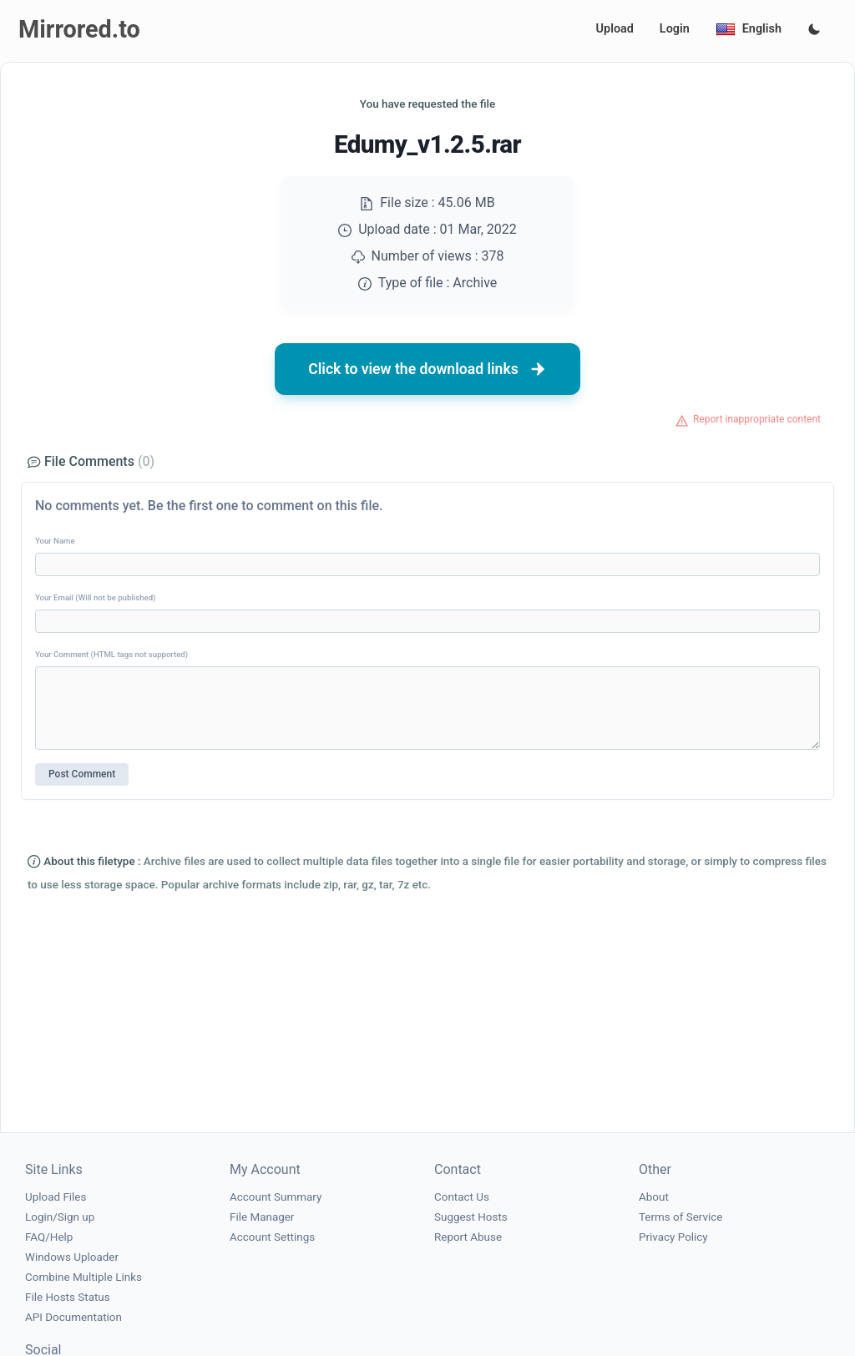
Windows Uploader (72, 1257)
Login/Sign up (59, 1217)
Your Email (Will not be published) (95, 597)
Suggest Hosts (471, 1217)
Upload (615, 29)
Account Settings (272, 1237)
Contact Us (461, 1197)
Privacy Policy (673, 1237)
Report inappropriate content (757, 419)
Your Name (55, 540)
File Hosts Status (67, 1297)
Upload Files (55, 1197)
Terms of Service (680, 1217)
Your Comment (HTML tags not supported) (111, 654)
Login (675, 29)
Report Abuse (468, 1237)
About (654, 1197)
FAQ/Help (49, 1237)
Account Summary (275, 1197)
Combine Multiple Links (83, 1277)
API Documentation (73, 1317)
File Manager (262, 1217)
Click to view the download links (427, 369)
